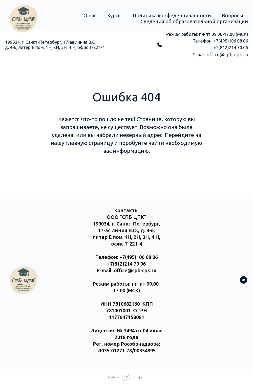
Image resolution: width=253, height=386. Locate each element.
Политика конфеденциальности (172, 15)
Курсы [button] (114, 15)
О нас (90, 15)
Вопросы (232, 15)
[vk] (243, 282)
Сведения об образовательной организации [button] (194, 21)
